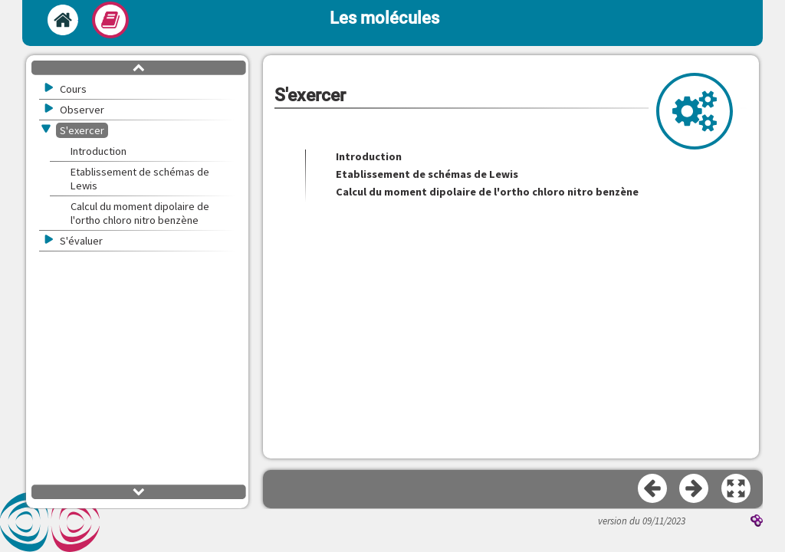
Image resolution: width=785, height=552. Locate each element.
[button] (736, 489)
